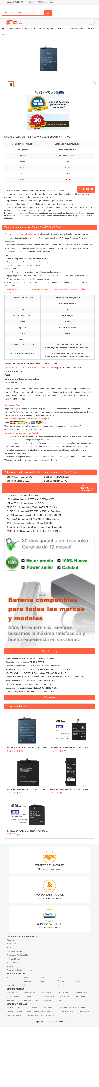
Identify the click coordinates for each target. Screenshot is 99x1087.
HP (76, 977)
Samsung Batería (30, 1000)
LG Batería (27, 996)
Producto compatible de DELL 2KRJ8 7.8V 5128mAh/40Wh (30, 691)
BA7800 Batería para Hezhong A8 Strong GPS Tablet (30, 523)
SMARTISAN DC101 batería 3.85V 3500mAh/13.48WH (32, 367)
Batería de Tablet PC (14, 2)
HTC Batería (63, 992)
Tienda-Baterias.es (28, 234)
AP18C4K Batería (13, 1015)
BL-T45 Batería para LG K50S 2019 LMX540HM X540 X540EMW (33, 511)
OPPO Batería (80, 996)
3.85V (67, 162)
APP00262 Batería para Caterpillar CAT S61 (26, 503)
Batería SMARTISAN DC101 (56, 477)
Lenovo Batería (12, 996)
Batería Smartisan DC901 (55, 481)
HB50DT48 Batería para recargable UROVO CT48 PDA (29, 684)
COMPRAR (86, 189)
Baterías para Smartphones (43, 29)
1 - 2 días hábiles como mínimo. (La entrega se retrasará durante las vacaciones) (67, 346)
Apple (77, 981)
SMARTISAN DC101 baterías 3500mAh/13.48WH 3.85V (27, 748)
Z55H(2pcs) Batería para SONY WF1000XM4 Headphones (33, 519)
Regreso (10, 940)
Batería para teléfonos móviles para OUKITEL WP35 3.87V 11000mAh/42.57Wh (39, 669)
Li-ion (67, 173)
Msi (59, 985)
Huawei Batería (81, 992)
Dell (59, 977)
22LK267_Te (67, 315)
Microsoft (10, 985)
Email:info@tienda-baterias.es (19, 970)
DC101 (67, 167)
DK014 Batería (46, 1011)
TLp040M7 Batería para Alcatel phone (23, 495)
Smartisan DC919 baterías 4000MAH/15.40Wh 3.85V (26, 831)
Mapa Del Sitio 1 (13, 959)
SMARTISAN (62, 29)
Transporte (11, 944)
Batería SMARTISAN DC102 (19, 477)
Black (67, 333)
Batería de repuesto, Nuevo (67, 144)
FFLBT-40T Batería (65, 1011)
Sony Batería (11, 1000)
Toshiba (61, 981)
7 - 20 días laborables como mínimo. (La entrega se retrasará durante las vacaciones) (67, 354)
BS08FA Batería (47, 1015)
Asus (25, 977)
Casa (6, 29)
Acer (8, 977)
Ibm (42, 985)
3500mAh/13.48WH (67, 156)
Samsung (27, 981)
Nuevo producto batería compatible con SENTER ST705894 (30, 680)
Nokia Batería (63, 996)
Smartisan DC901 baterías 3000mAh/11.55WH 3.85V (26, 789)
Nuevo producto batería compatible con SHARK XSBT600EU (31, 658)
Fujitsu (26, 985)
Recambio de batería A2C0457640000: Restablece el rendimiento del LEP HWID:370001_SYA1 (45, 677)
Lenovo (9, 981)
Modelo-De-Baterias (20, 29)
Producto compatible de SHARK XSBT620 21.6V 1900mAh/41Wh (33, 666)
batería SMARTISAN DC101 (44, 191)
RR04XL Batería (30, 1007)
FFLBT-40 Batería (82, 1011)
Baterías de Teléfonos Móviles (41, 2)
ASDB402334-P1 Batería (14, 1007)
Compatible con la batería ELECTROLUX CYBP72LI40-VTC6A (31, 688)
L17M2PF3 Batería (31, 1011)
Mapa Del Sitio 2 (13, 962)
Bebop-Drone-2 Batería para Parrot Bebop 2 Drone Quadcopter (34, 527)
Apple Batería (29, 992)
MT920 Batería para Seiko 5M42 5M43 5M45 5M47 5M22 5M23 (33, 515)
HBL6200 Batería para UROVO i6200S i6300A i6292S (30, 499)
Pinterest (10, 966)
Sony (42, 981)
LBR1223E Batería (14, 1011)
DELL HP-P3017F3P (66, 1007)
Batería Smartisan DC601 (18, 481)
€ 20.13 (67, 179)
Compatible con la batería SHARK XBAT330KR (25, 662)
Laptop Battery (64, 1000)
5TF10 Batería (80, 1007)
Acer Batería (11, 992)
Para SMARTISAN (67, 150)
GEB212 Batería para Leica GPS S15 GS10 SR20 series (32, 507)
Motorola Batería (47, 996)
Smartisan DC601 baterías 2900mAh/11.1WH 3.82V (69, 748)
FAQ (9, 947)
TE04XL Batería (47, 1007)
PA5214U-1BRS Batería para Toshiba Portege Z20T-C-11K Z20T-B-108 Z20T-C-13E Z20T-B (33, 531)
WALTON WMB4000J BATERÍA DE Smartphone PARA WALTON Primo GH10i (38, 673)
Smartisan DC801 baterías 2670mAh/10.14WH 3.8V (69, 789)
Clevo (42, 977)
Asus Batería (45, 992)
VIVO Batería (45, 1000)
